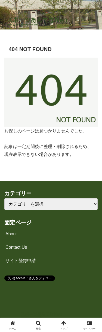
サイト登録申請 (20, 260)
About (11, 234)
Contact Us (16, 247)
